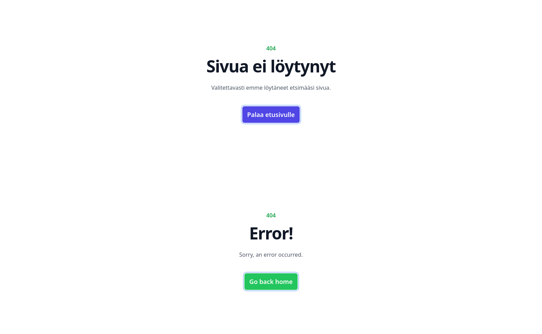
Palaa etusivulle (271, 114)
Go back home (270, 281)
